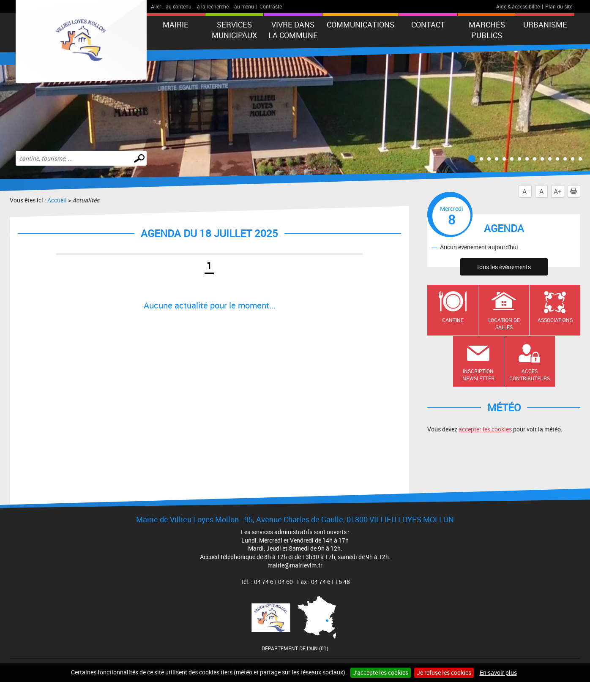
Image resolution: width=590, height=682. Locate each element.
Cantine (453, 319)
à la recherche (213, 6)
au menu (244, 6)
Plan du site (558, 6)
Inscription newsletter (478, 375)
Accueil (57, 200)
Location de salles (504, 323)
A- (525, 191)
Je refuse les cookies (444, 672)
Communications (360, 24)
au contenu (178, 6)
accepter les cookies (485, 429)
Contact (428, 24)
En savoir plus (498, 672)
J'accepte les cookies (380, 672)
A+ (558, 191)
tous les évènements (504, 267)
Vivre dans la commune (293, 29)
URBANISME (545, 24)
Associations (555, 319)
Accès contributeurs (529, 375)
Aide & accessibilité (518, 6)
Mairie (175, 24)
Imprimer (575, 191)
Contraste (270, 6)
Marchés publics (487, 29)
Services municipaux (234, 29)
